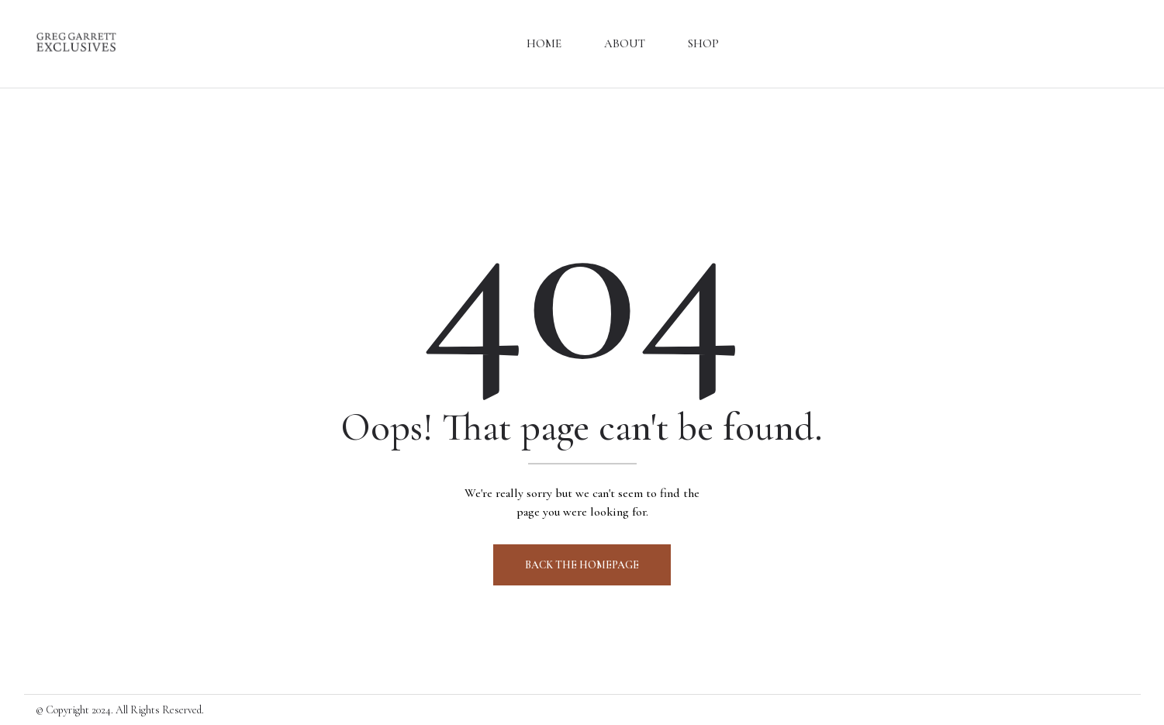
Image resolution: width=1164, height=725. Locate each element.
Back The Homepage (582, 564)
